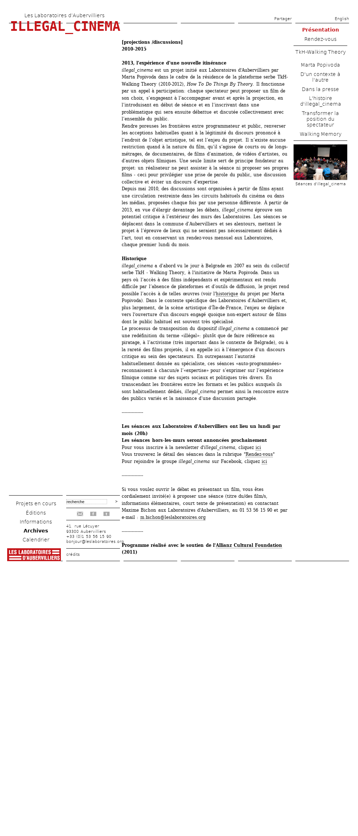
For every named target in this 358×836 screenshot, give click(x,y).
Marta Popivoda (320, 65)
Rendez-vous (259, 454)
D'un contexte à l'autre (320, 77)
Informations (36, 522)
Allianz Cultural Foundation (249, 545)
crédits (73, 554)
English (342, 18)
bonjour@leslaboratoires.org (95, 541)
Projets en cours (36, 503)
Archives (36, 531)
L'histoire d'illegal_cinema (320, 101)
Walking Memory (321, 134)
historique (227, 293)
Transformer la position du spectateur (320, 119)
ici (258, 447)
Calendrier (36, 540)
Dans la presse (320, 89)
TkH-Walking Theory (320, 52)
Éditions (36, 513)
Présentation (320, 30)
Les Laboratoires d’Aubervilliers (64, 15)
